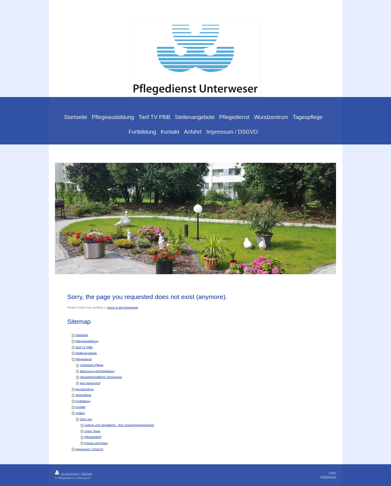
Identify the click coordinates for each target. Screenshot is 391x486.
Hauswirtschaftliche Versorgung (101, 377)
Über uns (86, 419)
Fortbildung (82, 401)
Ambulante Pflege (91, 365)
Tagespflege (83, 395)
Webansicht (328, 476)
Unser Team (92, 431)
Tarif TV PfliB (83, 347)
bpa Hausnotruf (90, 383)
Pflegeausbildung (86, 341)
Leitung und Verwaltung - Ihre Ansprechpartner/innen (119, 425)
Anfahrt (80, 413)
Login (332, 472)
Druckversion (67, 473)
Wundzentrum (84, 389)
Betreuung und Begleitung (97, 371)
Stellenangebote (86, 353)
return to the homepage (122, 307)
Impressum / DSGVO (89, 449)
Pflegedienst (83, 359)
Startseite (81, 335)
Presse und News (96, 443)
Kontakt (80, 407)
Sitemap (86, 473)
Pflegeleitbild (92, 437)
